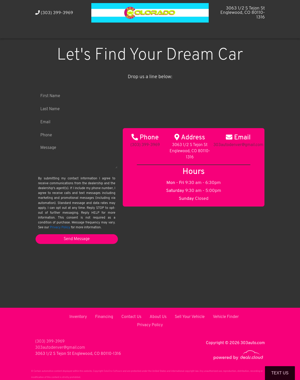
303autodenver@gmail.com (60, 347)
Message (48, 147)
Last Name (50, 109)
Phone (46, 135)
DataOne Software (113, 371)
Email (45, 122)
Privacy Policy (60, 227)
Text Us (279, 373)
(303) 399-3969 (54, 13)
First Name (50, 96)
